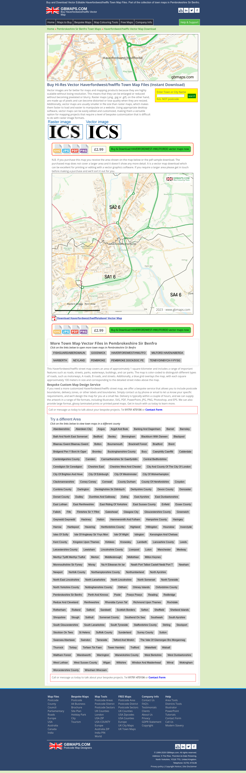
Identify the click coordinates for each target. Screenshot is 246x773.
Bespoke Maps (82, 22)
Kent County (60, 542)
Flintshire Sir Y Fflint (88, 512)
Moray (91, 564)
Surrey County (145, 632)
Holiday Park (78, 714)
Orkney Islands (141, 587)
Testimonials (149, 707)
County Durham (127, 481)
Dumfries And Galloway (102, 497)
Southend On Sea (135, 617)
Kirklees (109, 542)
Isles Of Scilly (60, 534)
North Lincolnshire (121, 579)
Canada (52, 729)
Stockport (181, 625)
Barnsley (185, 429)
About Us (147, 714)
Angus (101, 429)
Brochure (76, 707)
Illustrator (171, 707)
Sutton (162, 632)
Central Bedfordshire (155, 459)
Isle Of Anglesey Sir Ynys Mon (91, 534)
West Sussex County (85, 662)
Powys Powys (134, 594)
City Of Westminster (126, 474)
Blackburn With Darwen (154, 436)
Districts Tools (173, 703)
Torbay (73, 647)
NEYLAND (79, 360)
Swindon (85, 640)
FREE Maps (124, 696)
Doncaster (185, 489)
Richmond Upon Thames (147, 602)
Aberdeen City (83, 429)
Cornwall (107, 481)
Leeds (183, 542)
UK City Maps (126, 725)
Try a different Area (65, 419)
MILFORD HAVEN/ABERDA (167, 353)
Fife (69, 512)
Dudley (79, 497)
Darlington (83, 489)
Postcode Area (126, 700)
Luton (148, 549)
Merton (95, 557)
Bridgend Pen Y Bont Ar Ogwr (69, 451)
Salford (90, 610)
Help (168, 696)
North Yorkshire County (66, 587)
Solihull (89, 617)
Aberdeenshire (61, 429)
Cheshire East (96, 466)
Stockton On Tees (63, 632)
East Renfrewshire (83, 504)
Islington (139, 534)
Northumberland (135, 572)
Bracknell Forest (138, 444)
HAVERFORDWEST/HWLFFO (128, 353)
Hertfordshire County (112, 527)
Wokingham (186, 662)
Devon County (165, 489)
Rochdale (172, 602)
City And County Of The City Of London (169, 466)
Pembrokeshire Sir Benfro (67, 594)
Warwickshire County (127, 655)
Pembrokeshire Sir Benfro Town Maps (79, 29)
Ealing (124, 497)
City (73, 718)
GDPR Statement (151, 721)
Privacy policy (157, 766)
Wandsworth (84, 655)
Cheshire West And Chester (125, 466)
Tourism (76, 721)
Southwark (157, 617)
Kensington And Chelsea (163, 534)
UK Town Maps (127, 729)
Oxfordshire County (166, 587)
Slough (75, 617)
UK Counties (102, 711)
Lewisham (89, 549)
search (191, 95)
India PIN (100, 732)
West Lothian (60, 662)
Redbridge (169, 594)
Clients (146, 711)
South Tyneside (119, 625)
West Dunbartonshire (179, 655)
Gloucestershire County (157, 512)
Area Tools (171, 700)
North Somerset (146, 579)
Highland (135, 527)
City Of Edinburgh (98, 474)
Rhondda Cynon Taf (116, 602)
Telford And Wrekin (123, 640)
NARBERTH (60, 360)
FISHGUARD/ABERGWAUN (69, 353)
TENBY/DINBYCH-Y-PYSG (165, 360)
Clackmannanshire (63, 481)
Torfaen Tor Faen (92, 647)
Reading (153, 594)
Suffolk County (104, 632)
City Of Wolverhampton (156, 474)
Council (52, 707)
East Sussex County (144, 504)
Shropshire (59, 617)
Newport (58, 572)
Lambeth (142, 542)
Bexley (112, 436)
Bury (144, 451)
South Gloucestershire (65, 625)
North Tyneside (169, 579)
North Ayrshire (158, 572)
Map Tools (101, 696)
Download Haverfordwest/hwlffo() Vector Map (89, 318)
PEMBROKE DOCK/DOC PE (127, 360)
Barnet (170, 429)
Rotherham (59, 610)
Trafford (134, 647)
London (99, 714)
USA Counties (126, 718)
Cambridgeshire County (66, 459)
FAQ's (145, 703)
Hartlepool (73, 527)
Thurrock (58, 647)
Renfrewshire (91, 602)
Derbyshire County (141, 489)
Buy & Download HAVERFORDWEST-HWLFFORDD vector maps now (150, 149)
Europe (52, 718)
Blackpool (179, 436)
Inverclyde (186, 527)
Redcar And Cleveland (65, 602)
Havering (90, 527)
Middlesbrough (113, 557)
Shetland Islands (179, 610)
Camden (90, 459)
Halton (100, 519)
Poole (117, 594)
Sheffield (159, 610)
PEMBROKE (98, 360)
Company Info (144, 22)
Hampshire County (156, 519)
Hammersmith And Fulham (125, 519)
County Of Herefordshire (155, 481)
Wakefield (150, 647)
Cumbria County (62, 489)
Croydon (179, 481)
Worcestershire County (66, 670)
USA (50, 721)
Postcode (53, 700)
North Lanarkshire (95, 579)
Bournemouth (115, 444)
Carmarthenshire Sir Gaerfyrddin (119, 459)
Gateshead (111, 512)
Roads (51, 714)
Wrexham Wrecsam (96, 670)
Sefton (144, 610)
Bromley (97, 451)
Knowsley (125, 542)
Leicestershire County (65, 549)
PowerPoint (172, 711)
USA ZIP (99, 718)
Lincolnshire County (112, 549)
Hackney (86, 519)
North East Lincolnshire (66, 579)
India (50, 732)
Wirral (170, 662)
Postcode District (105, 703)
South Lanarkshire (94, 625)
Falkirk (57, 512)
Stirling (166, 625)
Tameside (101, 640)
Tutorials (170, 714)
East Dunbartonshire (166, 497)
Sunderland (124, 632)
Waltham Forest (62, 655)
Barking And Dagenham (147, 429)
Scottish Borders (126, 610)
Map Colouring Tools (106, 22)
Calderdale (185, 451)
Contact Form (153, 409)
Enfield (165, 504)
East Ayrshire (141, 497)
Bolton (97, 444)
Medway (181, 549)
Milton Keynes (153, 557)
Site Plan (76, 711)
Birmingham (128, 436)
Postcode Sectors (105, 707)
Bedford (98, 436)
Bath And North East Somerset (70, 436)
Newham (184, 564)
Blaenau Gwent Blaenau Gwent (70, 444)
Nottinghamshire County (98, 587)
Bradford (157, 444)
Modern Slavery (174, 725)
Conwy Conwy (88, 481)
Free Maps (127, 22)
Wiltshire (121, 662)
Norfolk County (77, 572)
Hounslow (168, 527)
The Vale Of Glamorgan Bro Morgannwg (162, 640)
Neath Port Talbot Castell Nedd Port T (152, 564)
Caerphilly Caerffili (163, 451)
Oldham (122, 587)
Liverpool (134, 549)
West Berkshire (153, 655)
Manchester (164, 549)
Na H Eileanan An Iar (113, 564)
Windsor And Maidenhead (146, 662)
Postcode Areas (104, 700)
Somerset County (109, 617)
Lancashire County (163, 542)
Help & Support (189, 22)
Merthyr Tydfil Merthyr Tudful (69, 557)
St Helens (84, 632)
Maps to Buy (64, 22)
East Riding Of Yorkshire (113, 504)
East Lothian (60, 504)
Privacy (146, 718)
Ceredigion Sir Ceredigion (67, 466)
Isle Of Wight (121, 534)
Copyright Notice (173, 766)
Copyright (147, 725)
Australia (53, 725)
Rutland (76, 610)
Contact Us (148, 700)
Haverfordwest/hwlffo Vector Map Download (130, 29)
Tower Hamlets (116, 647)
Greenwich (183, 512)
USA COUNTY (102, 721)
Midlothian (133, 557)
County (52, 703)
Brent (171, 444)
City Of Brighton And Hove (68, 474)
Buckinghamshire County (122, 451)
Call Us (169, 721)
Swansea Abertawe (64, 640)
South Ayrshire (177, 617)
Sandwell (105, 610)
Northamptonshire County (105, 572)
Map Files (53, 696)
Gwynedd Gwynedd (64, 519)
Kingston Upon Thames (86, 542)
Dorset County (61, 497)
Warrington (103, 655)
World (98, 736)
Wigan (106, 662)
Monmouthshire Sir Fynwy (67, 564)
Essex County (183, 504)
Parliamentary (56, 711)
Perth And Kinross (98, 594)
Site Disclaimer (190, 766)
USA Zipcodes (126, 714)
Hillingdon (151, 527)
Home (50, 22)
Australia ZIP (102, 729)
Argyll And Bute (119, 429)
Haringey (178, 519)
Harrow (57, 527)
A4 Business (78, 703)
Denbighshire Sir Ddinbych (110, 489)
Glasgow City (131, 512)
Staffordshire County (145, 625)
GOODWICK (98, 353)
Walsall (166, 647)
